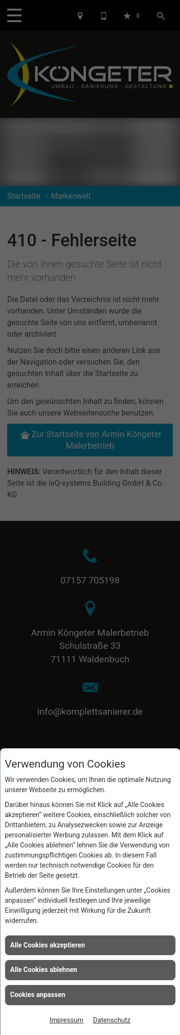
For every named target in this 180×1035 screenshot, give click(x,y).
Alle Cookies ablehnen (43, 969)
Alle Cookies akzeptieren (47, 945)
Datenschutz (112, 1020)
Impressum (66, 1020)
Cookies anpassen (37, 994)
